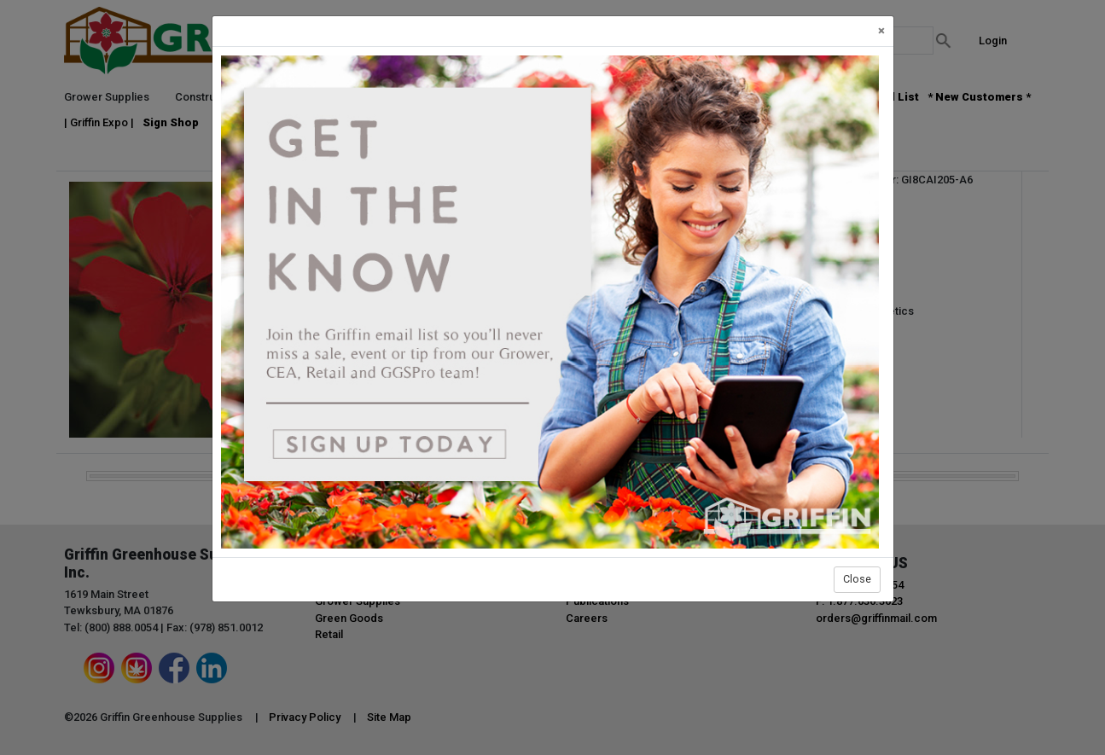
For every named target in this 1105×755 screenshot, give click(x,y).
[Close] (881, 31)
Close (857, 578)
